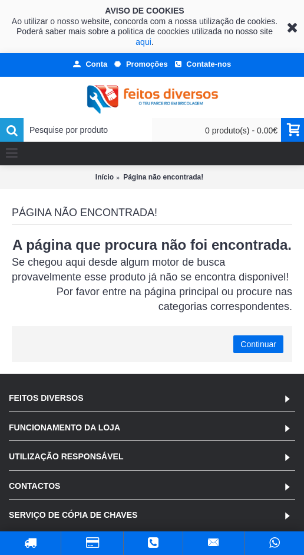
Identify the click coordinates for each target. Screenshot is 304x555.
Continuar (258, 344)
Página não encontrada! (163, 177)
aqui (143, 42)
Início (104, 177)
